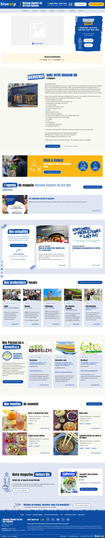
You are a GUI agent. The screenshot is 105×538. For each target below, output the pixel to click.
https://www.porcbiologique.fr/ (89, 370)
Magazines (72, 10)
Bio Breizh (33, 360)
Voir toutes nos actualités (18, 245)
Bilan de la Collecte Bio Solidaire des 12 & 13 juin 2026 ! (52, 249)
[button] (3, 30)
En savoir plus (44, 385)
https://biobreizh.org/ (36, 370)
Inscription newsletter (82, 505)
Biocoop (81, 10)
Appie (6, 306)
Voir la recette (45, 428)
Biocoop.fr (63, 536)
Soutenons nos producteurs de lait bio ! (86, 249)
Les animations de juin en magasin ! (42, 199)
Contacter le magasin (71, 146)
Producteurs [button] (61, 10)
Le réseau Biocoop (73, 536)
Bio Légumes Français (72, 307)
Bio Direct (84, 360)
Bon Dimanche (91, 306)
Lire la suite (96, 210)
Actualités (43, 10)
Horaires (88, 45)
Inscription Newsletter (18, 259)
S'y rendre (88, 40)
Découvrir (15, 324)
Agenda (35, 10)
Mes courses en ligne (52, 172)
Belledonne (49, 306)
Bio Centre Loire (61, 360)
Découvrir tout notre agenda (92, 187)
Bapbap (27, 306)
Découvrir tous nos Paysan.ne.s (13, 381)
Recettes (52, 10)
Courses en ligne (96, 4)
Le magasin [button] (25, 10)
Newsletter (80, 4)
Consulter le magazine (89, 490)
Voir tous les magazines (21, 490)
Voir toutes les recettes (94, 404)
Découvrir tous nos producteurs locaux (90, 282)
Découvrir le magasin (52, 146)
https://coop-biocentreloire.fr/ (63, 372)
